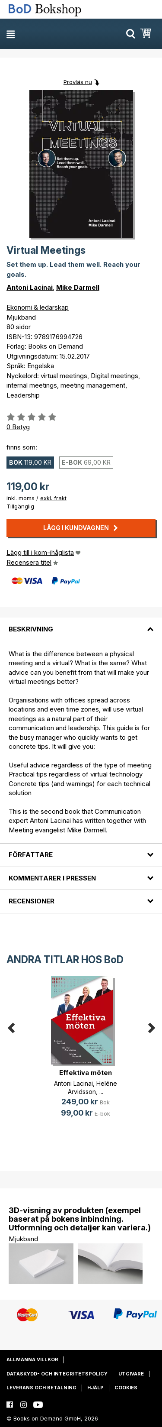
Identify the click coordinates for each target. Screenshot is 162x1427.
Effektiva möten (85, 1072)
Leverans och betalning (41, 1388)
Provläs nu (78, 81)
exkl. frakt (53, 498)
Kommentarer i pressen (52, 878)
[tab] (81, 624)
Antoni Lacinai (29, 287)
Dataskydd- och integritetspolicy (57, 1374)
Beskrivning (31, 629)
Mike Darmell (77, 287)
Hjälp (95, 1388)
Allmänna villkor (32, 1359)
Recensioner (31, 901)
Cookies (125, 1388)
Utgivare (131, 1374)
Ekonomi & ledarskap (37, 307)
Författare (31, 855)
